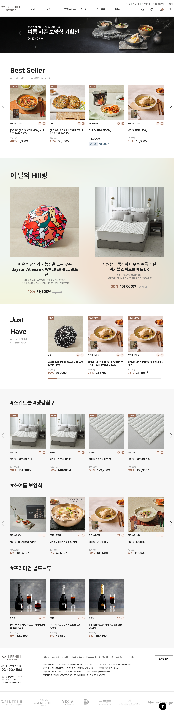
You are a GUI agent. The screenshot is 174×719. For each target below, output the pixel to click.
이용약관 (119, 657)
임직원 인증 (129, 657)
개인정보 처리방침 (105, 657)
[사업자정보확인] (89, 664)
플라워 (83, 9)
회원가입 (136, 4)
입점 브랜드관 (70, 9)
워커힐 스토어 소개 (51, 657)
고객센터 (170, 4)
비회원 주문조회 (158, 4)
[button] (154, 33)
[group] (66, 345)
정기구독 (101, 9)
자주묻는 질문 (76, 657)
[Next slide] (171, 105)
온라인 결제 (163, 659)
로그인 (128, 4)
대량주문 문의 (90, 657)
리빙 (49, 9)
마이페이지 (146, 4)
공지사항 (65, 657)
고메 (33, 9)
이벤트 (117, 9)
